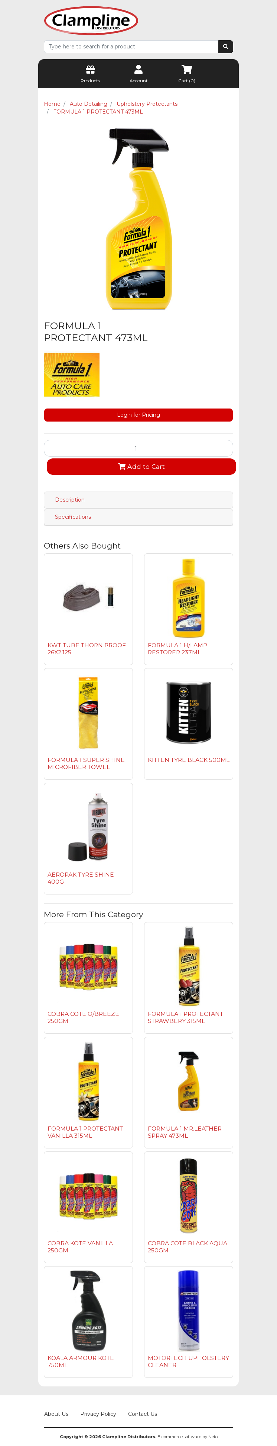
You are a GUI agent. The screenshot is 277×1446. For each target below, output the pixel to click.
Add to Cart (141, 466)
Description (70, 499)
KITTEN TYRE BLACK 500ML (188, 759)
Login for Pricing (138, 414)
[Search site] (225, 46)
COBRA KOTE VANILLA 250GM (80, 1247)
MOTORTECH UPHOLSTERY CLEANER (188, 1361)
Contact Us (142, 1414)
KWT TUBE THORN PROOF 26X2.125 (87, 649)
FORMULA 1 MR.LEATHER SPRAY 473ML (185, 1132)
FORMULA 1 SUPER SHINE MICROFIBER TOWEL (86, 763)
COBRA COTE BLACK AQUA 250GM (187, 1247)
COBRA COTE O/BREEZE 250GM (83, 1017)
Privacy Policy (98, 1414)
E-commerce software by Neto (187, 1436)
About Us (56, 1414)
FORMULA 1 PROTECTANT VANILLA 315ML (85, 1132)
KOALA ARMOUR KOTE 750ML (81, 1361)
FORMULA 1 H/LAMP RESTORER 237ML (177, 649)
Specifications (73, 517)
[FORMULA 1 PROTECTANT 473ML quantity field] (138, 448)
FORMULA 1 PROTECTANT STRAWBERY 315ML (185, 1017)
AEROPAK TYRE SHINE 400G (81, 878)
